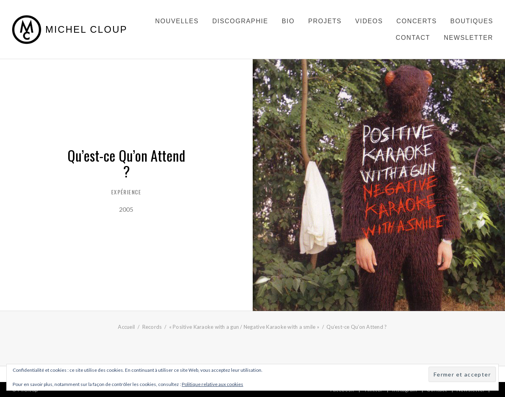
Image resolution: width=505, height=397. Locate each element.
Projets (325, 21)
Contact (413, 37)
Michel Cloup (86, 29)
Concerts (417, 21)
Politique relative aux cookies (212, 384)
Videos (369, 21)
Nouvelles (177, 21)
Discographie (240, 21)
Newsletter (468, 37)
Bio (288, 21)
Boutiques (471, 21)
